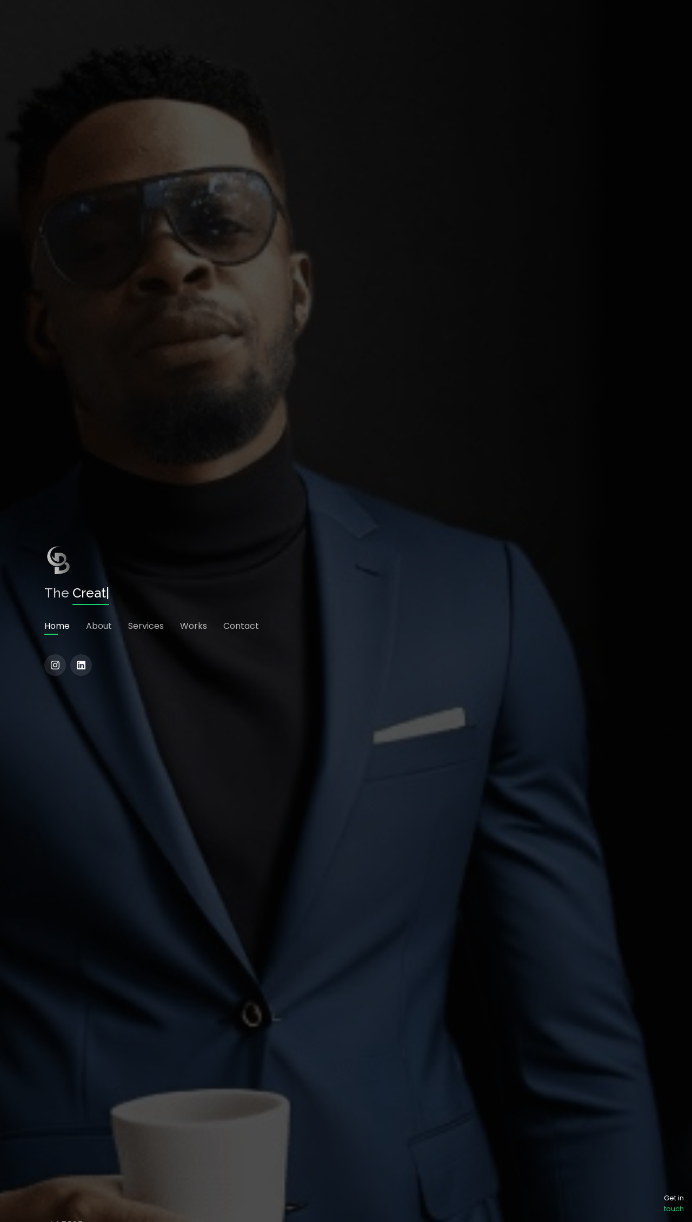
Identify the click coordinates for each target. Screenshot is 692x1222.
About (99, 626)
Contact (241, 626)
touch (674, 1209)
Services (146, 626)
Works (193, 626)
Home (57, 626)
